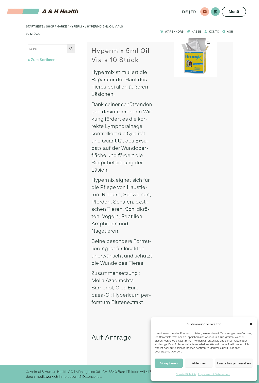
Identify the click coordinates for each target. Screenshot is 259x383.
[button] (251, 324)
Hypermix (77, 26)
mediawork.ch (47, 377)
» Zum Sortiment (42, 60)
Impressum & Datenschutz (214, 374)
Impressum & (71, 377)
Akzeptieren (169, 363)
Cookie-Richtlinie (186, 374)
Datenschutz (92, 377)
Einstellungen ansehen (234, 363)
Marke (62, 26)
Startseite (35, 26)
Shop (50, 26)
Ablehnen (199, 363)
